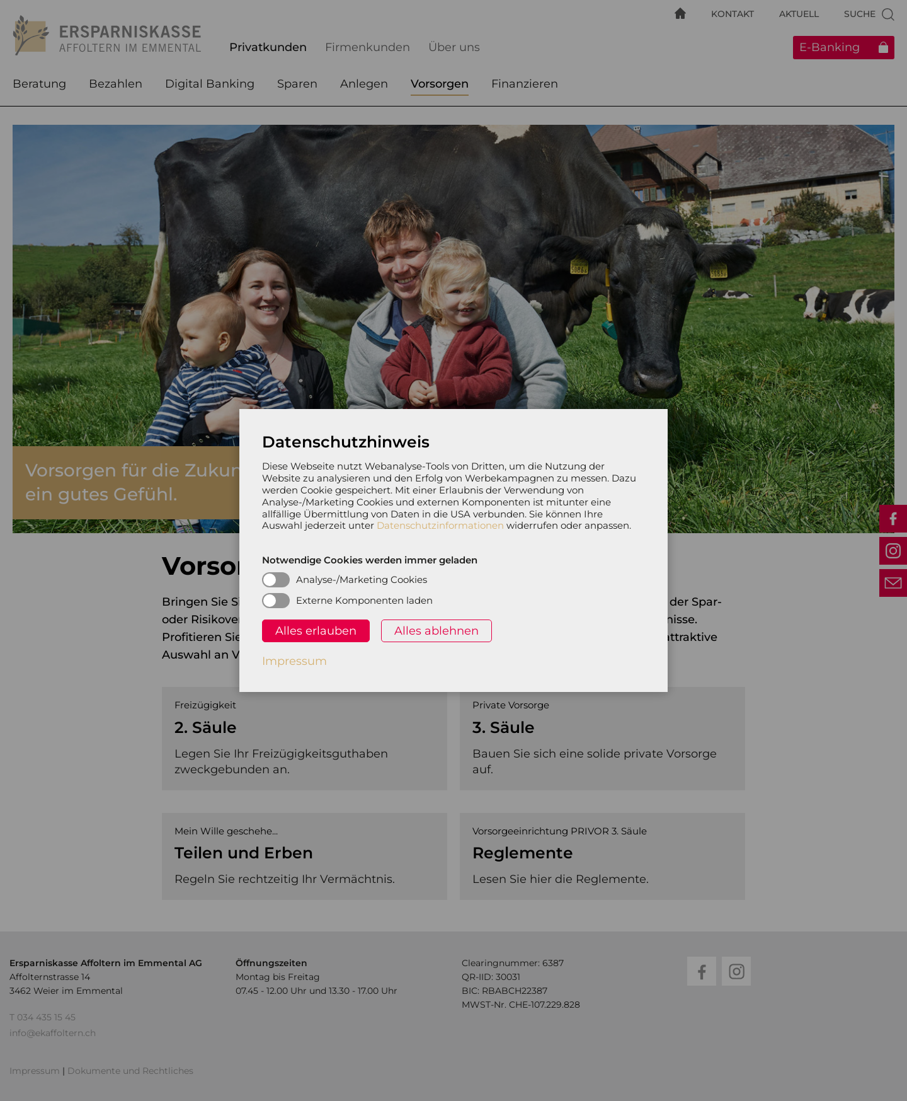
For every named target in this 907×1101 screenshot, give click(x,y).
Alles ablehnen (436, 631)
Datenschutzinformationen (440, 525)
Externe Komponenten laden (364, 600)
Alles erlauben (316, 631)
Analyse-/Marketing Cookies (361, 579)
